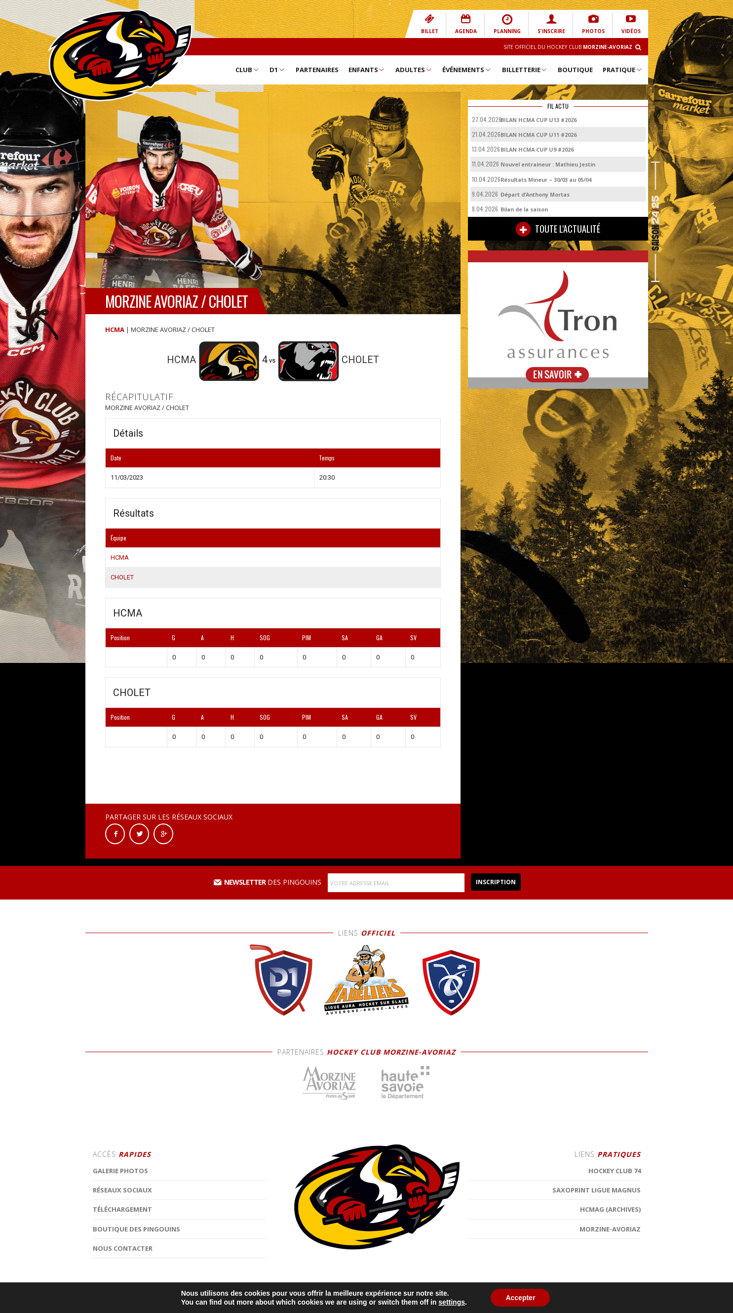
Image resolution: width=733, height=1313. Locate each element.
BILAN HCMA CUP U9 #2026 (537, 149)
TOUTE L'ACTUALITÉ (558, 229)
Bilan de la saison (524, 209)
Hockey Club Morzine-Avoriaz (120, 55)
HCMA (114, 329)
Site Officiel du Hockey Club (567, 46)
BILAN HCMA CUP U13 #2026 (539, 119)
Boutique (575, 69)
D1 (277, 69)
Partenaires (317, 69)
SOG (265, 637)
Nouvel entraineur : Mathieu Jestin (548, 164)
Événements (467, 69)
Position (120, 637)
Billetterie (525, 69)
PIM (306, 637)
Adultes (413, 69)
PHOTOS (593, 24)
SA (345, 637)
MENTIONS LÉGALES (271, 1300)
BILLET (429, 24)
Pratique (623, 69)
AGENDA (466, 24)
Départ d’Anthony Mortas (535, 194)
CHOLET (122, 577)
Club (247, 69)
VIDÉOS (631, 24)
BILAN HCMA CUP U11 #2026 (539, 134)
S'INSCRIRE (551, 24)
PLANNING (507, 24)
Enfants (367, 69)
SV (413, 637)
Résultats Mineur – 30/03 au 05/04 (546, 179)
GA (379, 637)
